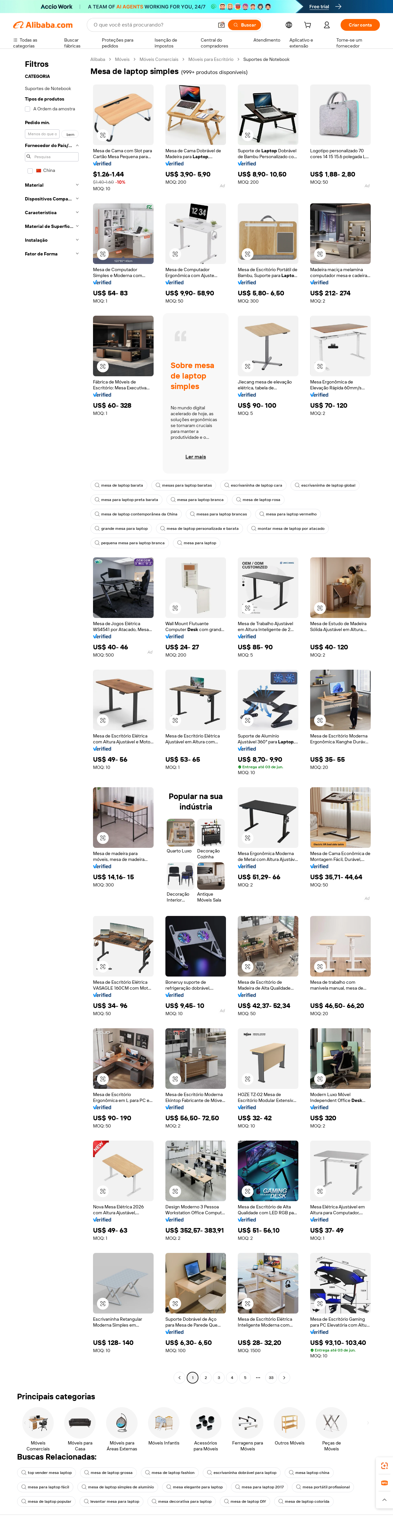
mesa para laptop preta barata (126, 499)
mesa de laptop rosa (258, 499)
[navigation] (50, 719)
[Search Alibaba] (153, 24)
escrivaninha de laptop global (325, 485)
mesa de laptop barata (119, 485)
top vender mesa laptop (46, 1472)
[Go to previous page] (179, 1378)
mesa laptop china (309, 1472)
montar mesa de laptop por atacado (288, 528)
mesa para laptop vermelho (288, 514)
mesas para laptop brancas (218, 514)
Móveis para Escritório (211, 59)
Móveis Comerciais (159, 59)
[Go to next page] (284, 1378)
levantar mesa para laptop (111, 1501)
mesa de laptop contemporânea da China (136, 514)
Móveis (122, 59)
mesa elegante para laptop (194, 1487)
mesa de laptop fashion (170, 1472)
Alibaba (97, 59)
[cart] (309, 25)
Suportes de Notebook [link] (266, 59)
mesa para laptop (196, 543)
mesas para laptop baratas (184, 485)
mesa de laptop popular (46, 1501)
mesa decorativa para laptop (182, 1501)
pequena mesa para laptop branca (130, 543)
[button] (221, 25)
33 (271, 1377)
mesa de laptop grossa (108, 1472)
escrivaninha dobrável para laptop (241, 1472)
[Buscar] (244, 25)
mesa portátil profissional (323, 1487)
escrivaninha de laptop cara (253, 485)
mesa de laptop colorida (303, 1501)
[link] (384, 1465)
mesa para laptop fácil (45, 1487)
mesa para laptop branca (197, 499)
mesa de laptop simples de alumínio (118, 1487)
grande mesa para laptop (121, 528)
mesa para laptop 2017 (259, 1487)
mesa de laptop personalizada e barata (199, 528)
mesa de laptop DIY (245, 1501)
